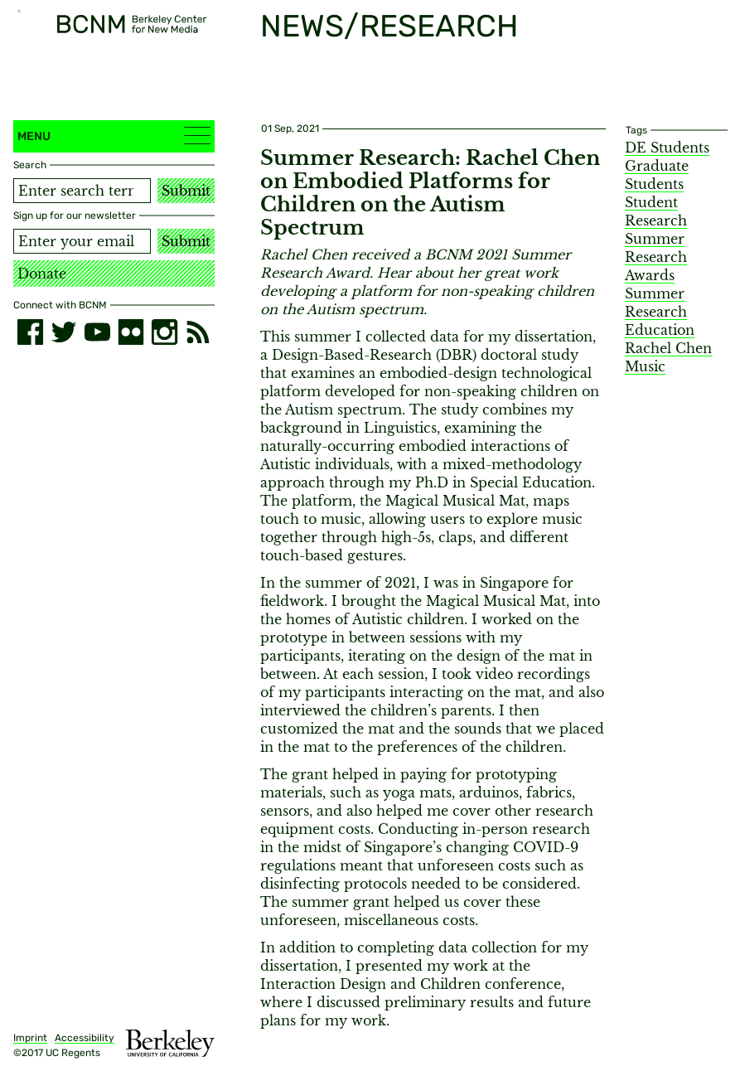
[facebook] (30, 332)
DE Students (667, 147)
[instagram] (164, 332)
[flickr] (131, 332)
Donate (41, 273)
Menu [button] (113, 135)
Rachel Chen (668, 348)
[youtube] (97, 332)
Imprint (30, 1038)
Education (659, 330)
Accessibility (84, 1038)
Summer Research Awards (656, 257)
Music (645, 366)
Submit (186, 190)
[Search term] (82, 190)
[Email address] (82, 241)
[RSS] (198, 332)
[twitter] (64, 332)
